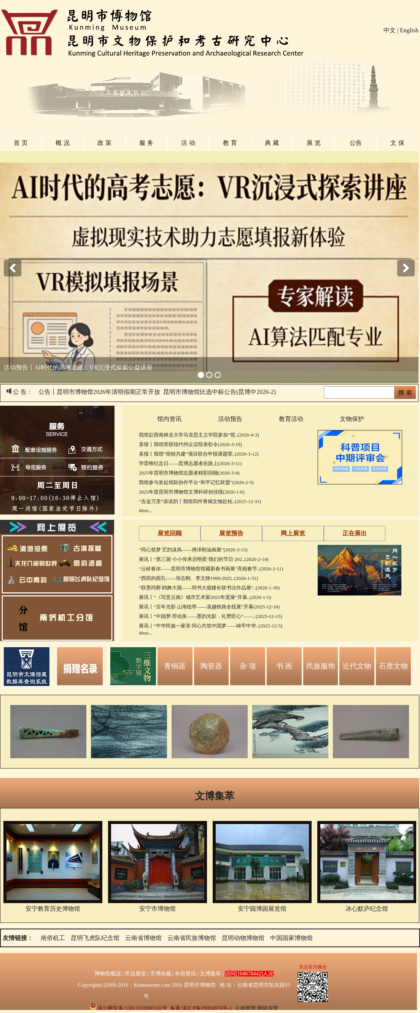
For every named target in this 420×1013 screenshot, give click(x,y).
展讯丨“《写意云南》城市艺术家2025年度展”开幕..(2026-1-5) (205, 597)
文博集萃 (214, 796)
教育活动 (291, 419)
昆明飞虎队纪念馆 (95, 938)
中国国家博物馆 (291, 938)
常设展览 (135, 973)
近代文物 (356, 666)
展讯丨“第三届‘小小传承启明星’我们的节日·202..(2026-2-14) (204, 559)
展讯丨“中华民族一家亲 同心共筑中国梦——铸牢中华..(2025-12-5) (210, 626)
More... (145, 510)
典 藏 (271, 143)
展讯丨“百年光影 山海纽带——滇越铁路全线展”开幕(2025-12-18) (209, 607)
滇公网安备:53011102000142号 (128, 1008)
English (409, 30)
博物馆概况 (107, 973)
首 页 (20, 143)
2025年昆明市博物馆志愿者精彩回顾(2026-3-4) (189, 473)
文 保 (397, 143)
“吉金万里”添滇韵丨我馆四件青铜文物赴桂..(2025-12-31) (200, 501)
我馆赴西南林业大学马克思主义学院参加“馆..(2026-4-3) (199, 435)
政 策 (104, 143)
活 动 (188, 143)
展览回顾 (170, 533)
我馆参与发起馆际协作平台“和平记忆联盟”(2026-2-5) (196, 482)
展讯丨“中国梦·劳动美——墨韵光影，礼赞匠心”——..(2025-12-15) (210, 616)
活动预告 (230, 419)
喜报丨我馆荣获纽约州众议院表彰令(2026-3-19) (190, 444)
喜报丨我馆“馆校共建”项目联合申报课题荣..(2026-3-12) (199, 454)
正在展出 (354, 533)
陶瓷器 (211, 666)
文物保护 (352, 419)
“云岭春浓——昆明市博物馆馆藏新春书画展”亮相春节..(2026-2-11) (211, 569)
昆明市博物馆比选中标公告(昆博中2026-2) (219, 392)
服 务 (146, 143)
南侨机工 (53, 938)
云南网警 (245, 1008)
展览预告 (231, 533)
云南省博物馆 (143, 938)
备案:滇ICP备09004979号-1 (201, 1008)
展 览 (313, 143)
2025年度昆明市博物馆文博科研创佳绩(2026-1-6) (191, 492)
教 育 (230, 143)
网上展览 (293, 533)
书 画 (284, 666)
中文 (389, 30)
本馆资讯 (185, 973)
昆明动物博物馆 (243, 938)
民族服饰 (320, 666)
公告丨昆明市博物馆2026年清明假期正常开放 (99, 392)
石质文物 (393, 666)
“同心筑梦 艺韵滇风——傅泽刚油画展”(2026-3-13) (193, 550)
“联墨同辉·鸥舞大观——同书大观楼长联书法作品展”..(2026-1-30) (209, 588)
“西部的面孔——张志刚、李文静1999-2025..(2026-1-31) (198, 578)
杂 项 (248, 666)
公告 (356, 143)
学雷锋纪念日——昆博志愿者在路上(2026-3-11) (190, 463)
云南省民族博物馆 (191, 938)
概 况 (62, 143)
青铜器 (175, 666)
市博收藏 (160, 973)
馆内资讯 (169, 419)
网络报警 (267, 1008)
